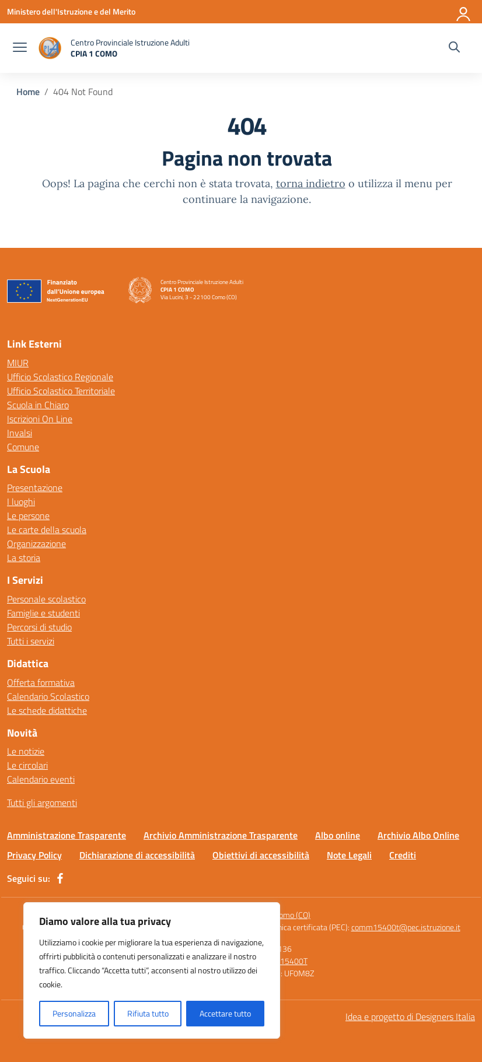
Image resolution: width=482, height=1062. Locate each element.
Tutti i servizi (30, 641)
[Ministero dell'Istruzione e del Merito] (71, 11)
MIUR (18, 363)
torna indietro (310, 183)
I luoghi (21, 502)
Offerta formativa (41, 682)
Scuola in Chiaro (38, 405)
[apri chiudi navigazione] (20, 48)
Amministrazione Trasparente (66, 835)
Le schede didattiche (47, 710)
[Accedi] (464, 12)
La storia (23, 558)
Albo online (337, 835)
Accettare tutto (225, 1013)
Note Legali (349, 855)
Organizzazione (36, 544)
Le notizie (25, 751)
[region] (151, 970)
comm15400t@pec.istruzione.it (405, 927)
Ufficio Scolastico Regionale (60, 377)
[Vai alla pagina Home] (28, 92)
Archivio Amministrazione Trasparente (221, 835)
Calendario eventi (41, 779)
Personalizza (74, 1013)
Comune (23, 447)
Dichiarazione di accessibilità (137, 855)
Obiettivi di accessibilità (260, 855)
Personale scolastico (46, 599)
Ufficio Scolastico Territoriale (61, 391)
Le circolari (27, 765)
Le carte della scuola (46, 530)
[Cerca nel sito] (454, 48)
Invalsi (19, 433)
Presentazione (34, 488)
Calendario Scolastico (48, 696)
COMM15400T (282, 961)
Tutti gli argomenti (42, 802)
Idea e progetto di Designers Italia (410, 1017)
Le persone (28, 516)
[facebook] (60, 878)
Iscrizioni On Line (39, 419)
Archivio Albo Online (418, 835)
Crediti (402, 855)
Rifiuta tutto (148, 1013)
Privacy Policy (34, 855)
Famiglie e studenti (43, 613)
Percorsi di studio (39, 627)
